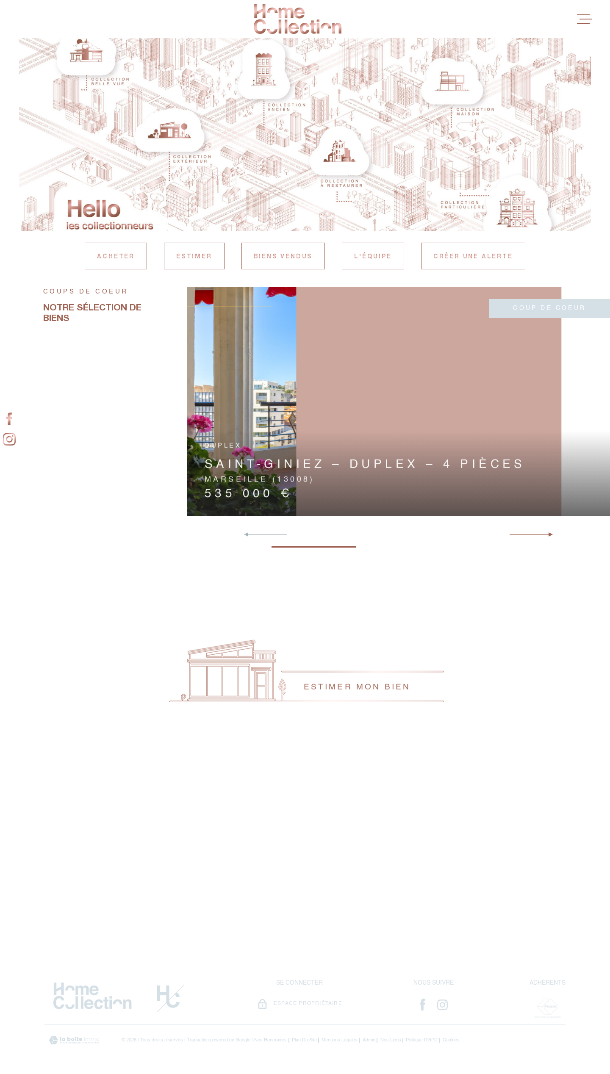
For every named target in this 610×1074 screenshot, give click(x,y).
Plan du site (304, 1040)
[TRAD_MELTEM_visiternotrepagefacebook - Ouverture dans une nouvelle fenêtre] (9, 419)
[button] (547, 534)
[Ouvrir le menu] (584, 19)
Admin (369, 1040)
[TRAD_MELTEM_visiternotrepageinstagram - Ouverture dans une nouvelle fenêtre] (9, 440)
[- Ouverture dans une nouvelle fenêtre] (422, 1004)
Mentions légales (340, 1040)
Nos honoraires (270, 1040)
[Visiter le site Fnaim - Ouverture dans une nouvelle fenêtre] (547, 1008)
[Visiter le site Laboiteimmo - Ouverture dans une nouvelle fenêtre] (74, 1040)
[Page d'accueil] (297, 19)
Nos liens (390, 1040)
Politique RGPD (422, 1040)
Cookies (451, 1040)
